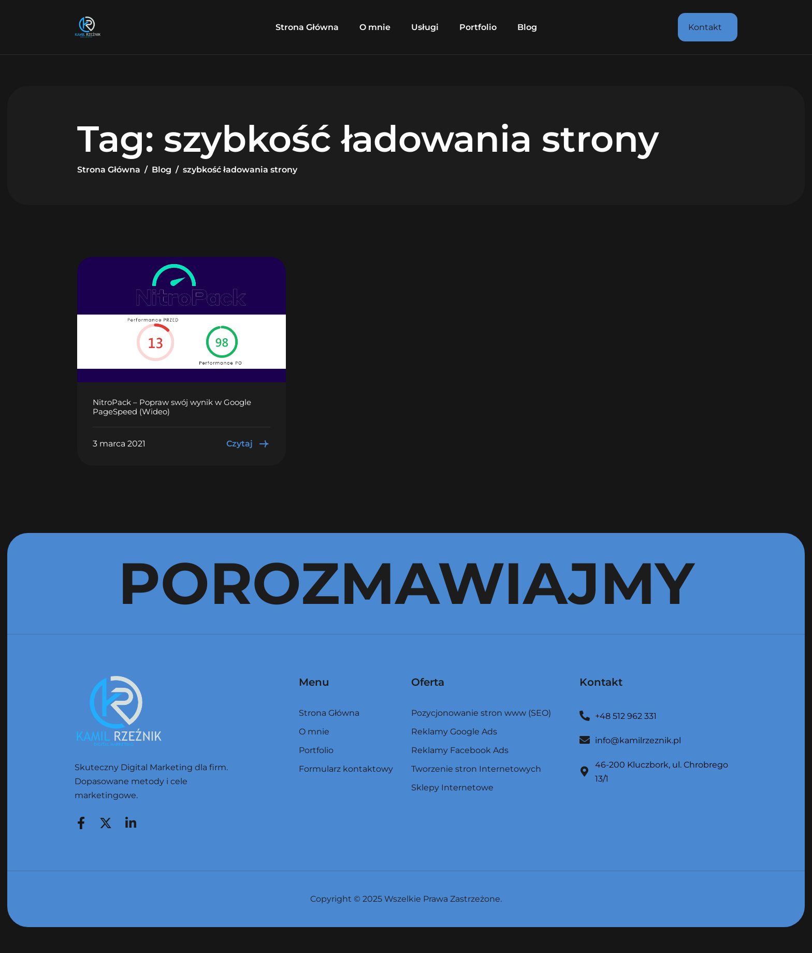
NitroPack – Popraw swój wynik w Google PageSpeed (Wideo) (172, 406)
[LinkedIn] (130, 821)
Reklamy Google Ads (454, 732)
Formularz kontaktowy (346, 769)
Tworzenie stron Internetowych (476, 769)
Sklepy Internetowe (452, 788)
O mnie (374, 27)
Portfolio (478, 27)
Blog (527, 27)
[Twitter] (105, 821)
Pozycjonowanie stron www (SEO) (481, 713)
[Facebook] (81, 821)
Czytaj (248, 444)
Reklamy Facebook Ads (460, 750)
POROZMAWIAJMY (406, 583)
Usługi (425, 27)
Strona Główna (307, 27)
